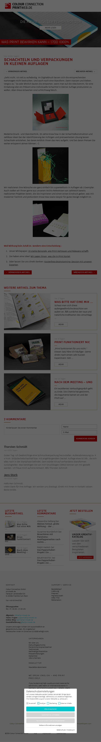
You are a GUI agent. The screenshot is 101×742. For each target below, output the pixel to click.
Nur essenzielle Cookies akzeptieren (50, 721)
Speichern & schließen (51, 715)
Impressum (71, 730)
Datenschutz (61, 730)
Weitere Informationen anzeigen (50, 725)
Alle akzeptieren (50, 709)
